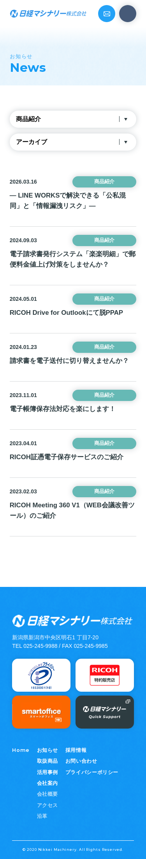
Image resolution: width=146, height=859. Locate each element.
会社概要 (47, 794)
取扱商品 (47, 761)
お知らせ (47, 750)
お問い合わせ (81, 761)
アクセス (47, 805)
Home (21, 750)
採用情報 (76, 750)
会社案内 (47, 783)
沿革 (42, 816)
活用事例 (47, 772)
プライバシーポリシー (91, 772)
